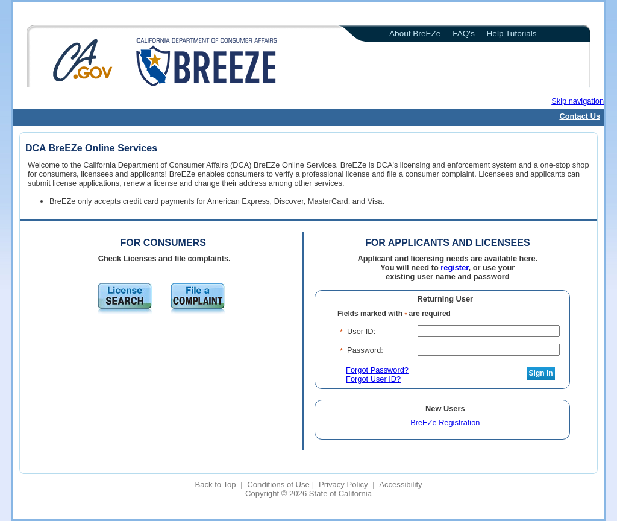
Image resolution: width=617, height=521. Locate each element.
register (454, 267)
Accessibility (400, 484)
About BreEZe (414, 33)
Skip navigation (577, 101)
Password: (365, 350)
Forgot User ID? (373, 379)
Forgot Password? (377, 369)
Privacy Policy (343, 484)
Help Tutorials (512, 33)
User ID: (361, 331)
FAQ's (464, 33)
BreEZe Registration (445, 422)
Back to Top (215, 484)
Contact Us (579, 116)
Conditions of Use (278, 484)
